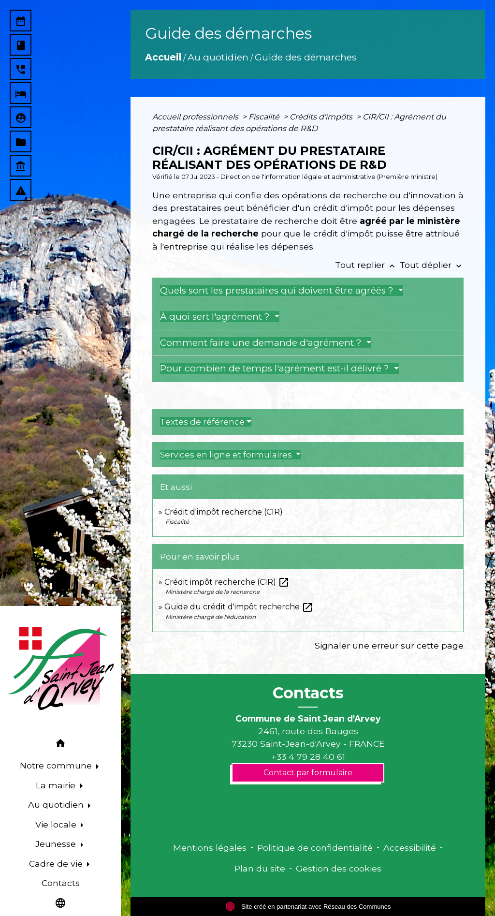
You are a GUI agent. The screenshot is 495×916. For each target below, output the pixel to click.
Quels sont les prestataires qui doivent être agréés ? (278, 290)
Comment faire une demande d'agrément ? (262, 342)
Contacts (308, 693)
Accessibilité (409, 847)
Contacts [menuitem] (61, 883)
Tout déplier (431, 265)
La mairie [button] (57, 785)
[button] (60, 745)
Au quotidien (218, 57)
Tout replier (367, 265)
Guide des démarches (306, 57)
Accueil (163, 57)
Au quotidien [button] (57, 804)
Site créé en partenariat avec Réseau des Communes (308, 906)
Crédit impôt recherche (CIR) (227, 582)
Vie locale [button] (57, 824)
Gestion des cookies (338, 868)
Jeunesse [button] (56, 844)
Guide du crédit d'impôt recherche (238, 606)
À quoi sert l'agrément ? (216, 316)
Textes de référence (202, 422)
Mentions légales (210, 847)
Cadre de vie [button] (57, 863)
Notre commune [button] (57, 765)
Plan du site (259, 868)
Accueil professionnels (196, 116)
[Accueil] (60, 668)
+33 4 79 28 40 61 (308, 757)
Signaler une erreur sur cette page (389, 645)
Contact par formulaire (307, 772)
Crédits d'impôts (322, 116)
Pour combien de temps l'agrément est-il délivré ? (276, 368)
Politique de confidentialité (315, 847)
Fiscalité (264, 116)
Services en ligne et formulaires (227, 454)
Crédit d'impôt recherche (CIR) (223, 512)
